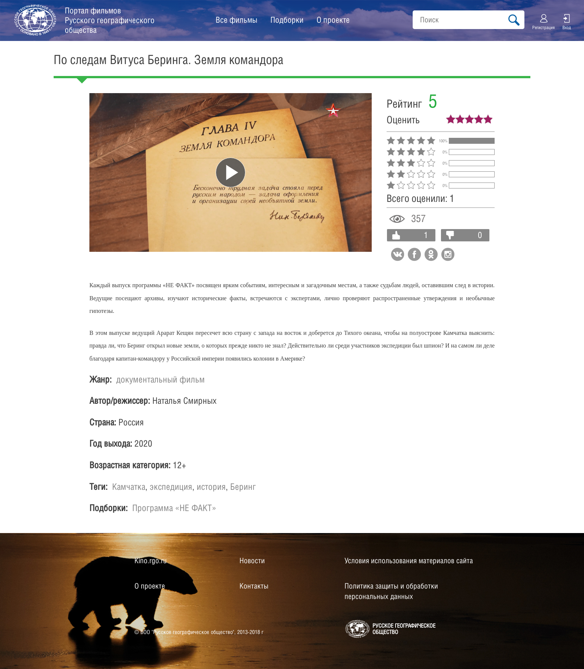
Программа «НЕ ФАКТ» (174, 507)
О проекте (333, 20)
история (211, 486)
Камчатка (128, 486)
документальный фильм (160, 379)
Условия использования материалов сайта (409, 560)
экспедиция (171, 486)
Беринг (243, 486)
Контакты (254, 585)
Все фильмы (236, 20)
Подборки (287, 20)
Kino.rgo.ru (150, 560)
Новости (252, 560)
